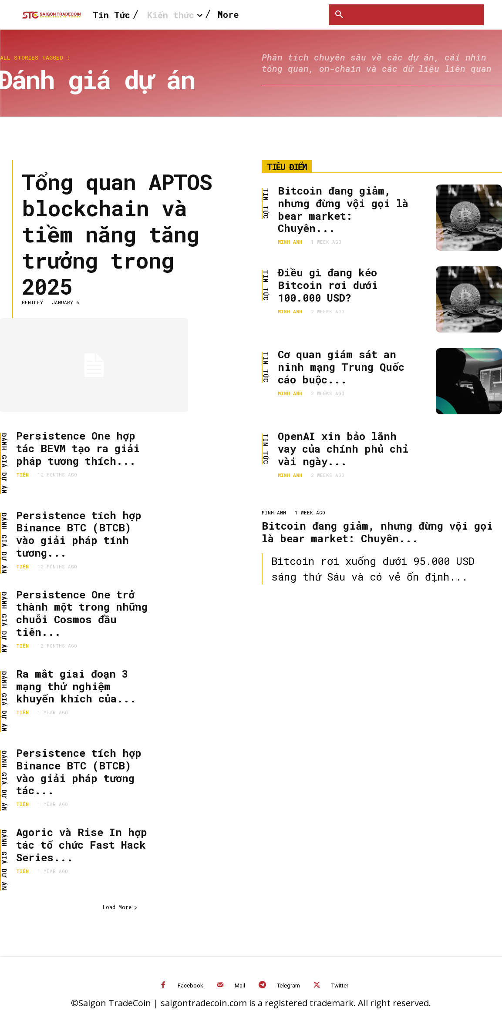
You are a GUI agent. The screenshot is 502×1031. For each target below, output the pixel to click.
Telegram (288, 985)
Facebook (190, 985)
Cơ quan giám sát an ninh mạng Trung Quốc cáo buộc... (341, 366)
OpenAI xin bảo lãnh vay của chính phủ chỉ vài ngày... (343, 448)
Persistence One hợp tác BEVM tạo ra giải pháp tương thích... (78, 448)
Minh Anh (290, 242)
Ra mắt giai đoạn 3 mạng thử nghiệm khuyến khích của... (76, 686)
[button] (339, 14)
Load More (120, 906)
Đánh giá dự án (4, 463)
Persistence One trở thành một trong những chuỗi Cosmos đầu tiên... (82, 613)
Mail (240, 985)
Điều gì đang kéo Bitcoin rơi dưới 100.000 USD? (328, 285)
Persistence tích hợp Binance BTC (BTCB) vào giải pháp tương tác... (79, 771)
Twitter (339, 985)
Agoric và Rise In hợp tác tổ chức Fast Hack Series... (81, 844)
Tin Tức (266, 203)
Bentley (32, 302)
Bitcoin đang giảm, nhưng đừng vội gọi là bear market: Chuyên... (343, 209)
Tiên (22, 474)
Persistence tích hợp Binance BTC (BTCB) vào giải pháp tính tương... (79, 534)
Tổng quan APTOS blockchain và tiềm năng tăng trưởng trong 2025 (117, 234)
